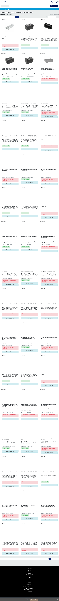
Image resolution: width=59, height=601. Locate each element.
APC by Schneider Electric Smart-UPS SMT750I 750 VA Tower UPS (48, 539)
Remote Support (29, 574)
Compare (4, 19)
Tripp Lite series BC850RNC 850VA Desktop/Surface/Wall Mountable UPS (28, 338)
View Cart (29, 570)
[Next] (56, 559)
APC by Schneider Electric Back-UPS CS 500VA (48, 170)
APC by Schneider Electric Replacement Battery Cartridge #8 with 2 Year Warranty (29, 405)
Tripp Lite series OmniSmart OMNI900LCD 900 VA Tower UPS (9, 371)
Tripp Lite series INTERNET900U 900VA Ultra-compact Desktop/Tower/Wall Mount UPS (29, 136)
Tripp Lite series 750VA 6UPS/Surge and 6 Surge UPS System (9, 203)
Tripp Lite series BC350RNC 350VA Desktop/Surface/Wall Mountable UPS (28, 271)
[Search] (29, 6)
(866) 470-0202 (29, 588)
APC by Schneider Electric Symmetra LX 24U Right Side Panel (49, 405)
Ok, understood (34, 599)
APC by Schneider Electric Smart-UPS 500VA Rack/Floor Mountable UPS (10, 539)
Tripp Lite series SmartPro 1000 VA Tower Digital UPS (29, 371)
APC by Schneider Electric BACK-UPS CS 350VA (48, 304)
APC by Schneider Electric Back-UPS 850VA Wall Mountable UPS (10, 271)
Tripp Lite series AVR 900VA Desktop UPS (9, 236)
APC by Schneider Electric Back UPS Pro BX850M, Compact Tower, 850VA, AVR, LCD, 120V (10, 338)
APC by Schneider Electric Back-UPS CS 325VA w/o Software (48, 103)
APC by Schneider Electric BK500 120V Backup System (48, 237)
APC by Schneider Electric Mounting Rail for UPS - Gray (10, 35)
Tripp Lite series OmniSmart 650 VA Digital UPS (49, 338)
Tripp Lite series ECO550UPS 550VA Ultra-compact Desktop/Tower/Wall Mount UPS (29, 103)
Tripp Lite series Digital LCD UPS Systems (48, 471)
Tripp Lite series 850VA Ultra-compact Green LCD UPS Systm (29, 170)
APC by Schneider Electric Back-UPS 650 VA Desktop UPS (10, 136)
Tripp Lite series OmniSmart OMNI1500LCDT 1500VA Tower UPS (10, 439)
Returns (29, 573)
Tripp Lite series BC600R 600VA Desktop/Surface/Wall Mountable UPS (48, 69)
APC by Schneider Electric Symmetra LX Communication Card (48, 203)
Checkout (29, 571)
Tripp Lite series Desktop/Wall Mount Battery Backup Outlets (10, 103)
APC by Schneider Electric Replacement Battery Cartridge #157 (9, 472)
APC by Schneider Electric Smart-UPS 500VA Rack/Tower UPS (29, 539)
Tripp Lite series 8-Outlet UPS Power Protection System (28, 506)
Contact (29, 577)
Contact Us (29, 591)
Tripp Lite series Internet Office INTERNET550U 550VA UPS (27, 69)
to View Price (10, 49)
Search (16, 16)
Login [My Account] (53, 2)
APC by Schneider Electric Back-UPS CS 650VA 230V (9, 304)
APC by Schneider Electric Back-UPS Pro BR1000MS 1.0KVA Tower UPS (29, 304)
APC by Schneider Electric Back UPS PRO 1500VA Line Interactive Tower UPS (29, 472)
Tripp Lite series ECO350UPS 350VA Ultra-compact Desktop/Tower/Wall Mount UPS (9, 69)
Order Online (29, 576)
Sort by (46, 16)
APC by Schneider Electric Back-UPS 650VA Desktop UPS (10, 170)
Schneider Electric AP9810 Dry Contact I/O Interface (49, 136)
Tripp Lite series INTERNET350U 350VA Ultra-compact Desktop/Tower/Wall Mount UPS (29, 36)
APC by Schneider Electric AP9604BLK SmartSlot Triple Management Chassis (48, 506)
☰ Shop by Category (5, 9)
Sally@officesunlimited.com (29, 589)
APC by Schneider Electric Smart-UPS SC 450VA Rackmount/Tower (9, 506)
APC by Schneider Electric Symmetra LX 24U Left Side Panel (49, 439)
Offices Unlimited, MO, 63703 (29, 586)
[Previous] (48, 559)
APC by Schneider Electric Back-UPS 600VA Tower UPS (49, 35)
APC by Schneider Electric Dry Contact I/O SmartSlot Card (49, 371)
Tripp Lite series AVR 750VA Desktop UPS (29, 236)
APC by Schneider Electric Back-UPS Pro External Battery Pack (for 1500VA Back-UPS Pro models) (10, 405)
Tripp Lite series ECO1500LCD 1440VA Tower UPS (29, 439)
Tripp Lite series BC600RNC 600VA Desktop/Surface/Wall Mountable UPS (48, 271)
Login (29, 582)
